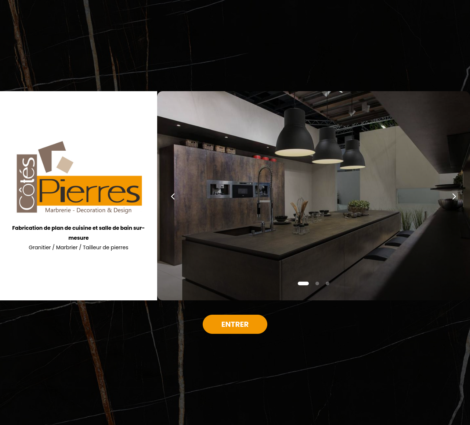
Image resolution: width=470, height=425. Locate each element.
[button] (172, 195)
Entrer (235, 324)
